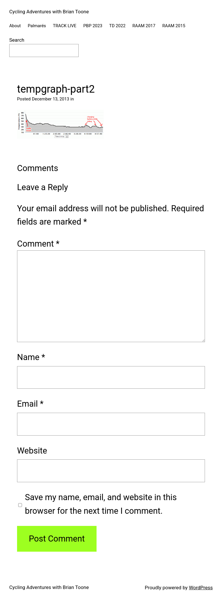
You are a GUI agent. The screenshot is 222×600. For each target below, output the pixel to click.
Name (31, 357)
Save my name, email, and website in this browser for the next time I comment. (101, 503)
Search (16, 40)
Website (32, 451)
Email (30, 404)
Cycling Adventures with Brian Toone (49, 11)
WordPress (201, 587)
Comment (38, 244)
